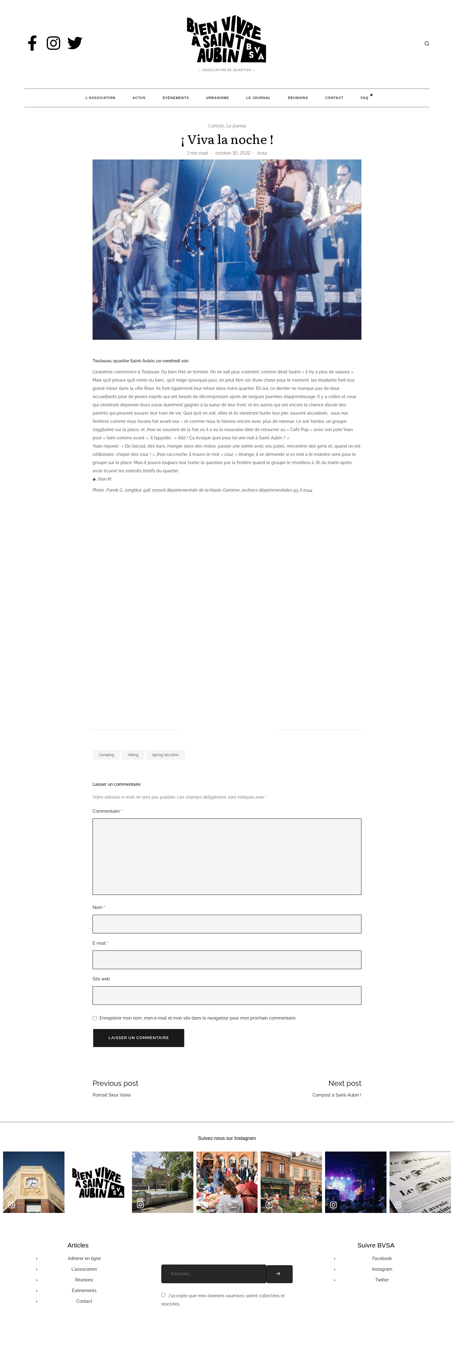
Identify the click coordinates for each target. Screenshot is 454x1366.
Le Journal (258, 98)
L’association (100, 98)
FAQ (364, 98)
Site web (101, 978)
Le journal (236, 125)
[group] (33, 1182)
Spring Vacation (165, 755)
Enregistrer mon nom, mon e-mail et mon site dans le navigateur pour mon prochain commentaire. (198, 1018)
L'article (216, 125)
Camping (106, 755)
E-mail (100, 943)
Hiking (133, 755)
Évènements (176, 98)
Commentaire (108, 811)
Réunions (298, 98)
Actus (139, 98)
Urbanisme (217, 98)
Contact (334, 98)
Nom (99, 907)
